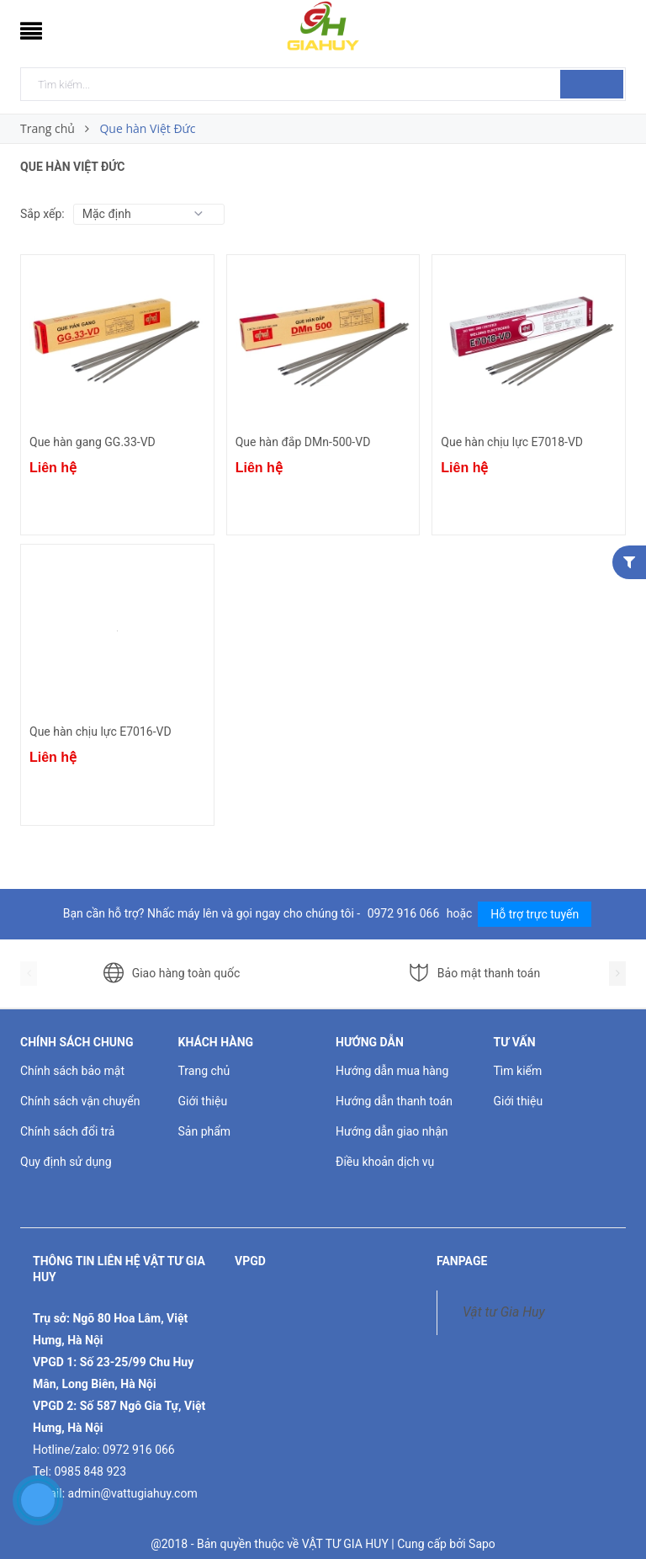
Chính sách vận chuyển (80, 1101)
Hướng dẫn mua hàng (392, 1070)
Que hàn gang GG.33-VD (92, 442)
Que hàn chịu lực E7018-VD (512, 442)
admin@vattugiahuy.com (133, 1493)
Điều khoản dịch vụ (385, 1161)
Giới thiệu (203, 1101)
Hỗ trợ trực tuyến (534, 914)
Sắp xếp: (42, 214)
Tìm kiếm (518, 1070)
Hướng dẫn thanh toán (394, 1101)
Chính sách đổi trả (67, 1131)
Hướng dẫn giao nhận (392, 1131)
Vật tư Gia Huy (504, 1312)
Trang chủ (204, 1070)
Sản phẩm (204, 1131)
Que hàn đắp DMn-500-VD (303, 442)
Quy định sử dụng (66, 1161)
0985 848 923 (90, 1471)
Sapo (482, 1544)
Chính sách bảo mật (72, 1070)
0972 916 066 (405, 913)
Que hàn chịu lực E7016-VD (100, 731)
